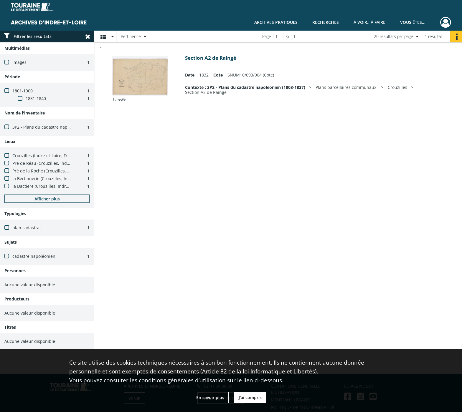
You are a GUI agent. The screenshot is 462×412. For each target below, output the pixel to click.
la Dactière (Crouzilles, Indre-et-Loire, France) (57, 186)
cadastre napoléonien (33, 256)
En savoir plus (210, 397)
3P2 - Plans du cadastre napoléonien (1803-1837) (60, 127)
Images (19, 62)
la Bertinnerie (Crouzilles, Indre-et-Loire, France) (60, 178)
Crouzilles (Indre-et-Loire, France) (45, 155)
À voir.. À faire (369, 22)
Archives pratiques (276, 22)
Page (266, 36)
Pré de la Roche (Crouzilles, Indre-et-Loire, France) (61, 171)
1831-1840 (36, 98)
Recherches (325, 22)
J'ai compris (250, 397)
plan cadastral (26, 227)
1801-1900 (22, 91)
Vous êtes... (412, 22)
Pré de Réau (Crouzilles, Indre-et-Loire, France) (58, 163)
